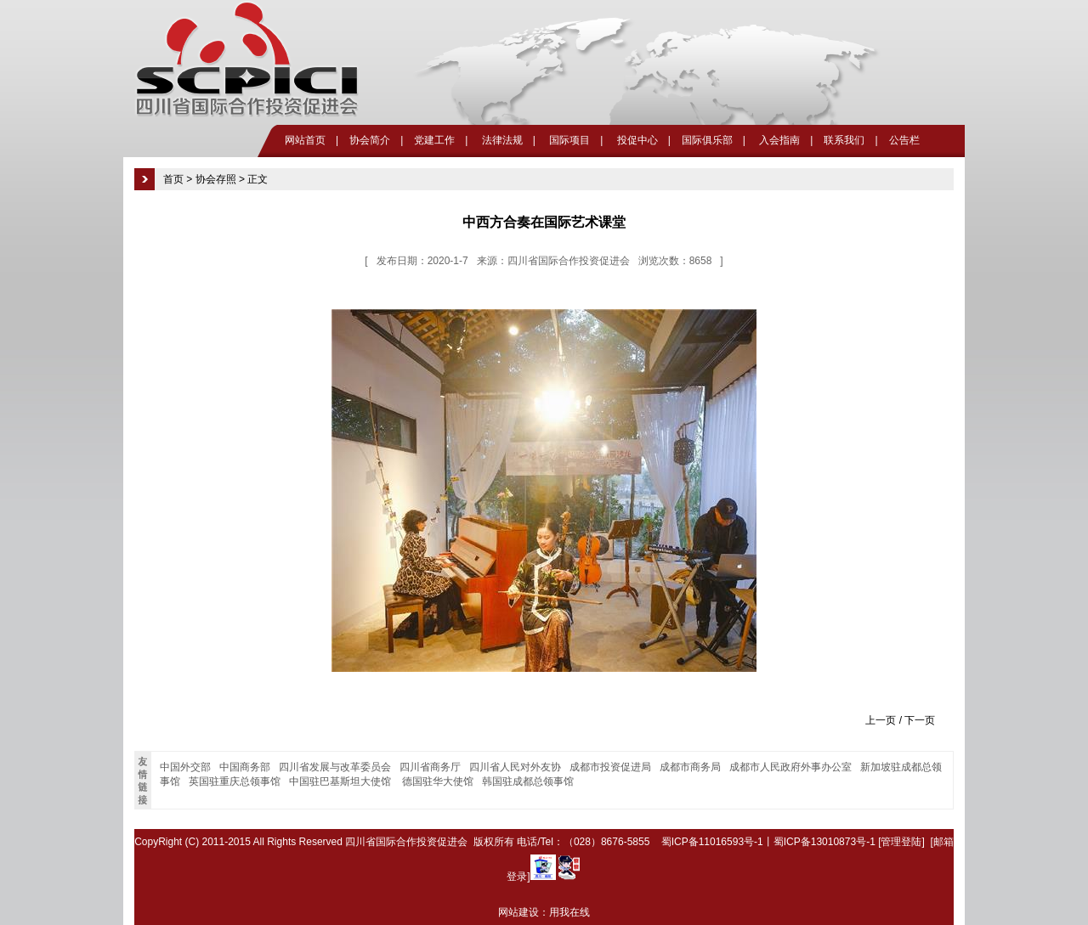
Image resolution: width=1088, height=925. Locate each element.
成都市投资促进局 (610, 767)
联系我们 (844, 140)
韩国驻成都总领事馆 (528, 781)
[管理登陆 (899, 842)
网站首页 (305, 140)
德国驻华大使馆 (437, 781)
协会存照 (216, 179)
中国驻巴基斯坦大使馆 (341, 781)
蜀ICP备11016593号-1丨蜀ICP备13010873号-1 (768, 842)
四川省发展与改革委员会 (335, 767)
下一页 (919, 720)
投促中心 (635, 140)
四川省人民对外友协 (515, 767)
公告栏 (904, 140)
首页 (173, 179)
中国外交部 (185, 767)
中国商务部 (244, 767)
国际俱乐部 (707, 140)
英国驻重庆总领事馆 (234, 781)
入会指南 (778, 140)
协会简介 (369, 140)
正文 (257, 179)
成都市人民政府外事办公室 (790, 767)
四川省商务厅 (430, 767)
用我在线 (569, 912)
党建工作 (434, 140)
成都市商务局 (690, 767)
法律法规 (500, 140)
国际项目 (568, 140)
